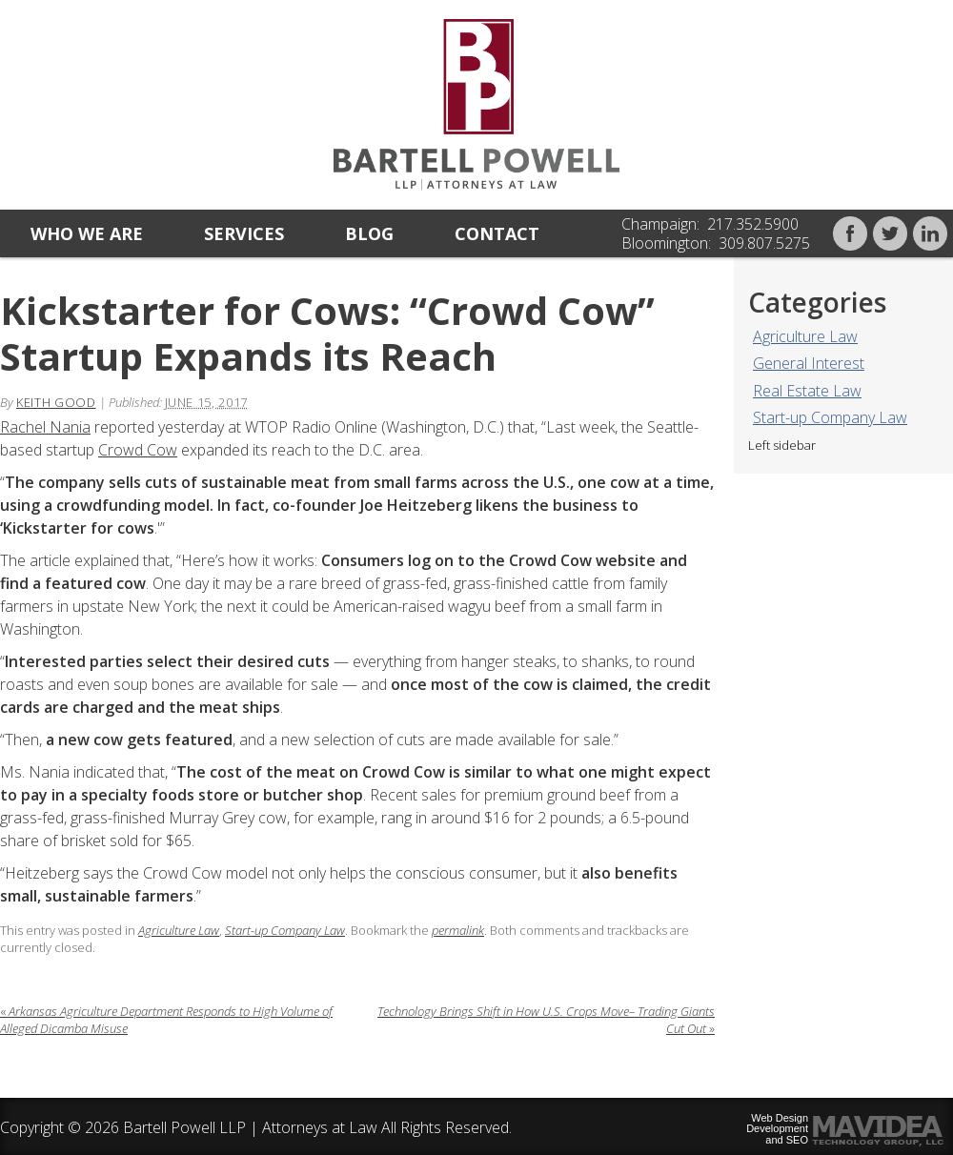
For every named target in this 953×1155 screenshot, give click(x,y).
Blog (369, 233)
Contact (497, 233)
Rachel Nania (45, 426)
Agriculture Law (805, 336)
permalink (458, 930)
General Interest (808, 363)
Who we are (86, 233)
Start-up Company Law (830, 417)
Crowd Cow (137, 449)
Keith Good (56, 402)
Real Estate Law (807, 390)
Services (244, 233)
